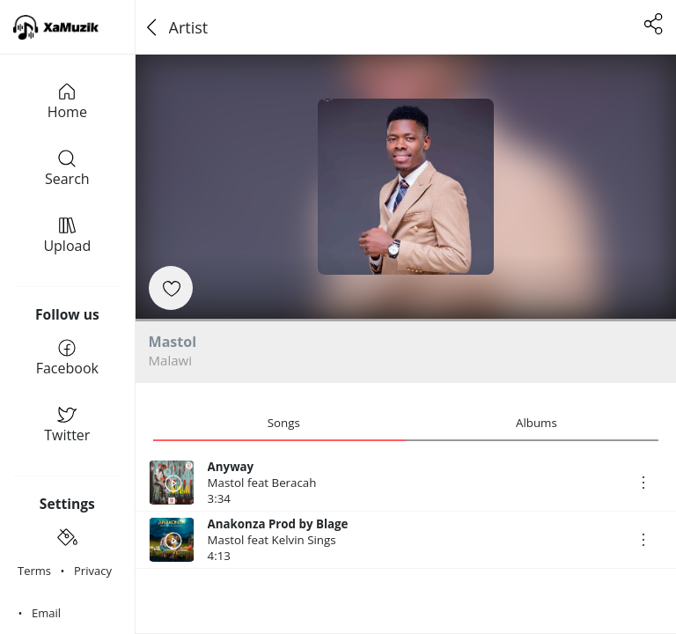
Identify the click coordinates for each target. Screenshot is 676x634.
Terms (34, 571)
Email (46, 613)
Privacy (93, 571)
